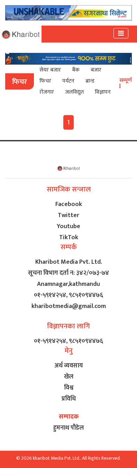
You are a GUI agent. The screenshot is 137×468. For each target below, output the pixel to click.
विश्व (68, 388)
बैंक (76, 70)
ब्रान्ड (89, 81)
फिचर (45, 81)
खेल (68, 377)
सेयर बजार (50, 70)
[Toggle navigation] (120, 33)
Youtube (68, 226)
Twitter (68, 215)
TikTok (68, 237)
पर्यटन (68, 81)
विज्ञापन (103, 92)
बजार (96, 70)
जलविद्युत (74, 92)
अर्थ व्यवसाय (68, 366)
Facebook (68, 204)
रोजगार (46, 92)
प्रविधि (69, 399)
